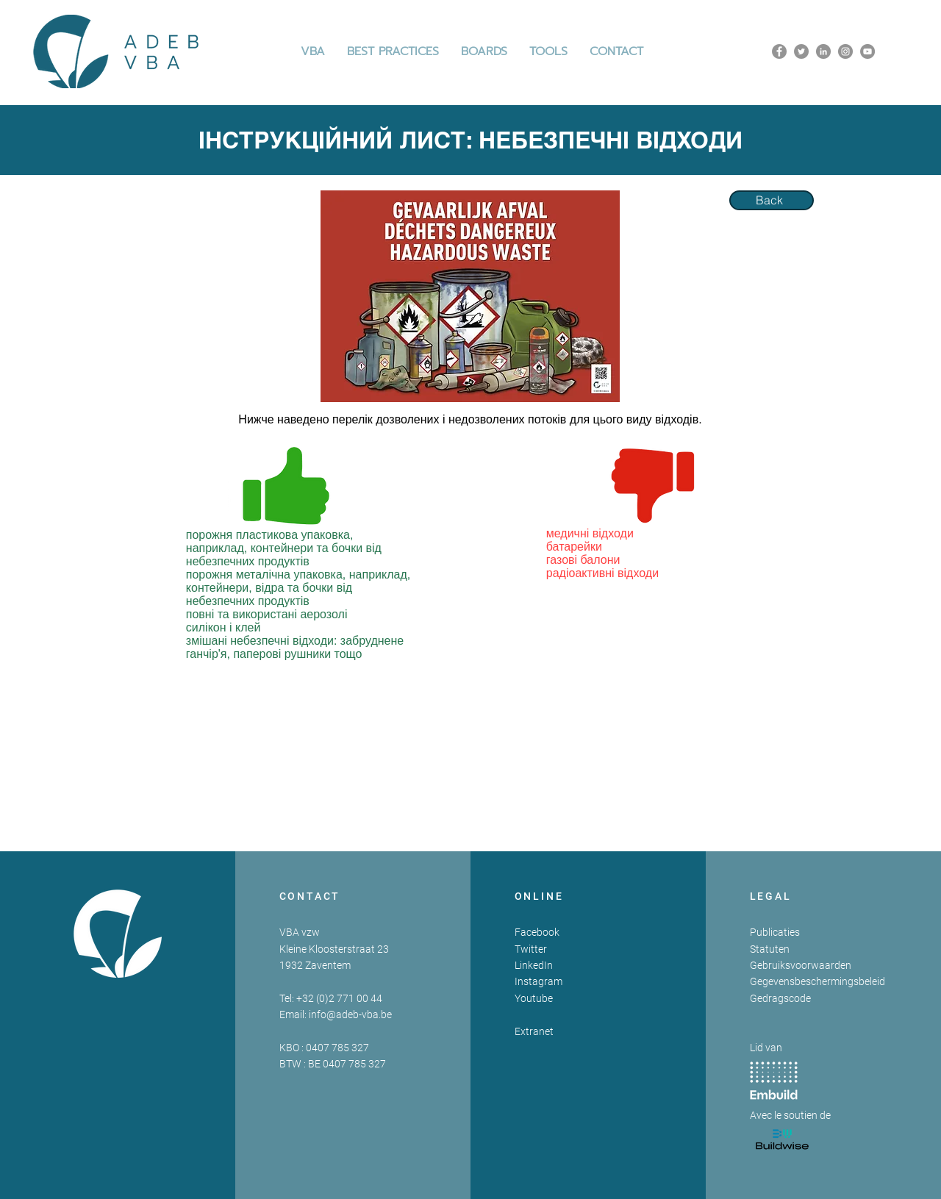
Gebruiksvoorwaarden (800, 965)
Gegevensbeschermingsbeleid (817, 981)
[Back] (771, 200)
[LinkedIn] (823, 51)
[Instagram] (845, 51)
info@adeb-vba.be (350, 1014)
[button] (393, 51)
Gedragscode (780, 998)
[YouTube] (867, 51)
